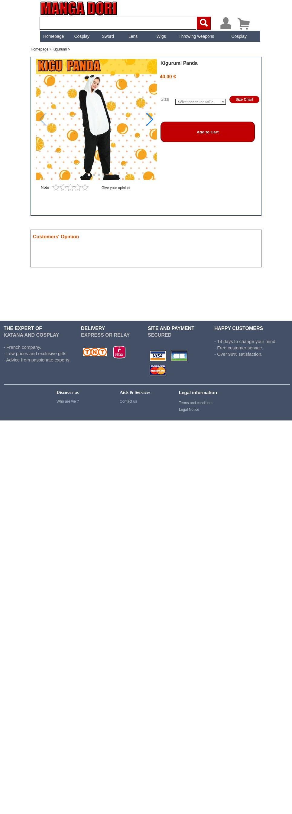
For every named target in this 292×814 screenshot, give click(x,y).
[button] (150, 119)
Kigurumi (60, 49)
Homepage (53, 36)
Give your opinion (116, 188)
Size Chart (244, 99)
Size (165, 99)
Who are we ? (68, 401)
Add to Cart (208, 132)
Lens (132, 36)
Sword (107, 36)
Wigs (160, 36)
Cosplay (81, 36)
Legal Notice (189, 409)
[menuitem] (53, 36)
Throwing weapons (196, 36)
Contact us (128, 401)
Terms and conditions (196, 403)
